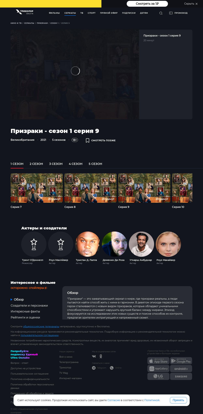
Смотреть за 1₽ (147, 4)
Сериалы (70, 13)
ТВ (81, 13)
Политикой (151, 400)
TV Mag (63, 372)
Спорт (92, 13)
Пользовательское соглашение (30, 373)
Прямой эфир (109, 13)
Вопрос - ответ (19, 363)
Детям (144, 13)
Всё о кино (65, 356)
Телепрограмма (68, 362)
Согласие (113, 400)
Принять (178, 400)
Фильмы (54, 13)
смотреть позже (101, 140)
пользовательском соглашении (40, 335)
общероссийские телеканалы (41, 326)
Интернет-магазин (70, 378)
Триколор (65, 367)
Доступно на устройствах (26, 368)
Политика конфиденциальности (30, 379)
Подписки (128, 13)
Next (187, 247)
